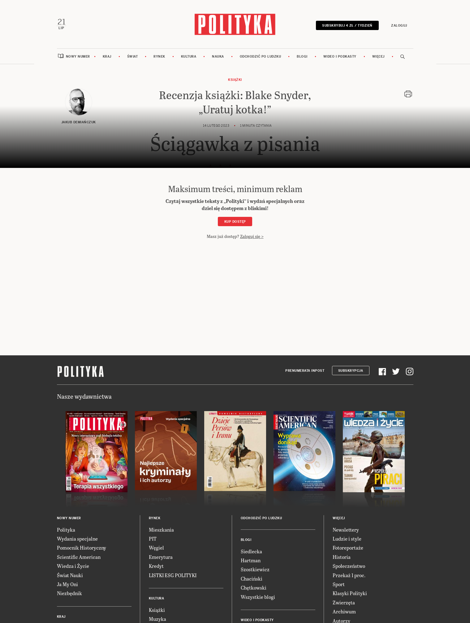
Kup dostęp (235, 222)
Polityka (66, 529)
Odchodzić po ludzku (260, 57)
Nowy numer (78, 57)
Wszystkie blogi (258, 596)
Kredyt (156, 566)
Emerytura (161, 556)
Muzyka (157, 619)
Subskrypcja (350, 371)
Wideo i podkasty (339, 57)
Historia (342, 556)
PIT (153, 538)
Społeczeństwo (349, 566)
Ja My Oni (67, 584)
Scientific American (79, 556)
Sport (339, 584)
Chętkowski (253, 587)
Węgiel (156, 547)
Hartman (251, 560)
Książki (235, 80)
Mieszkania (161, 529)
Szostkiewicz (255, 569)
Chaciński (251, 578)
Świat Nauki (70, 575)
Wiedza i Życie (73, 566)
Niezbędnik (69, 593)
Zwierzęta (344, 602)
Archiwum (344, 611)
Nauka (218, 57)
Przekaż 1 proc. (349, 575)
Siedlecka (251, 551)
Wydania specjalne (77, 538)
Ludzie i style (347, 538)
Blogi (302, 57)
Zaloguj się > (252, 236)
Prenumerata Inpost (304, 371)
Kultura (188, 57)
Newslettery (346, 529)
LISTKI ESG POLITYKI (172, 575)
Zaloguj (399, 26)
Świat (132, 57)
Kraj (107, 57)
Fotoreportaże (348, 547)
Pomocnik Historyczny (81, 547)
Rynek (159, 57)
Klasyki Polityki (350, 593)
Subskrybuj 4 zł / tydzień (347, 26)
